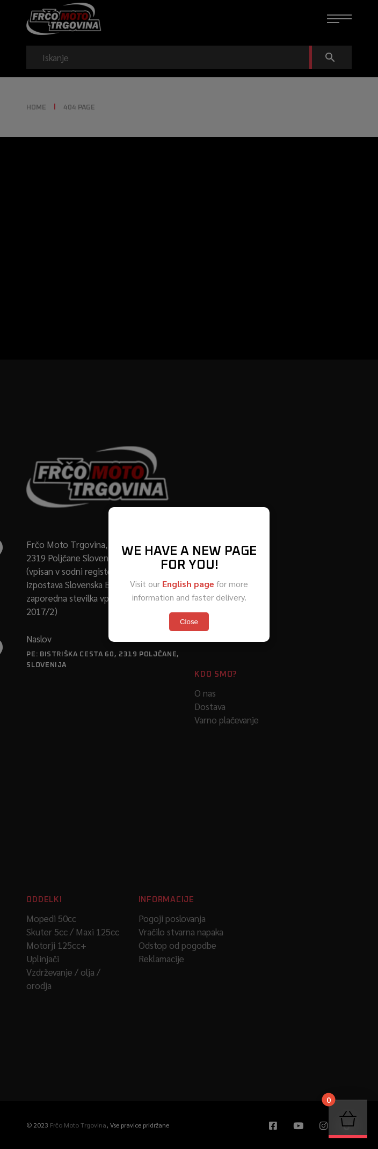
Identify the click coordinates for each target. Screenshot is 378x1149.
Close (189, 622)
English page (188, 583)
